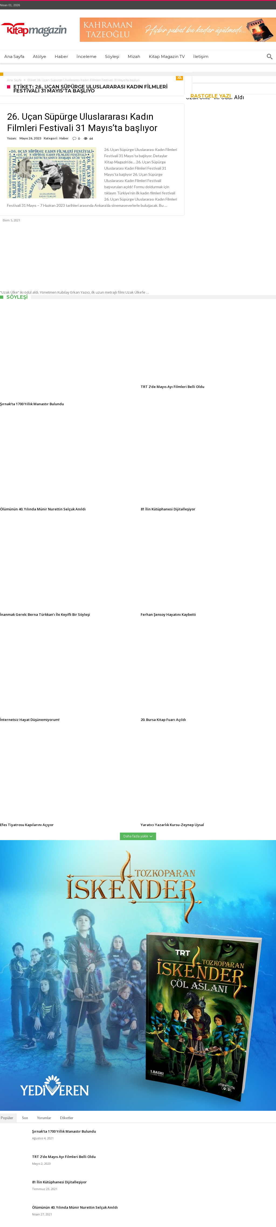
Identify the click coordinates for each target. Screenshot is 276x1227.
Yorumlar (44, 1105)
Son (25, 1105)
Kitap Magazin (93, 1224)
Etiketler (66, 1105)
